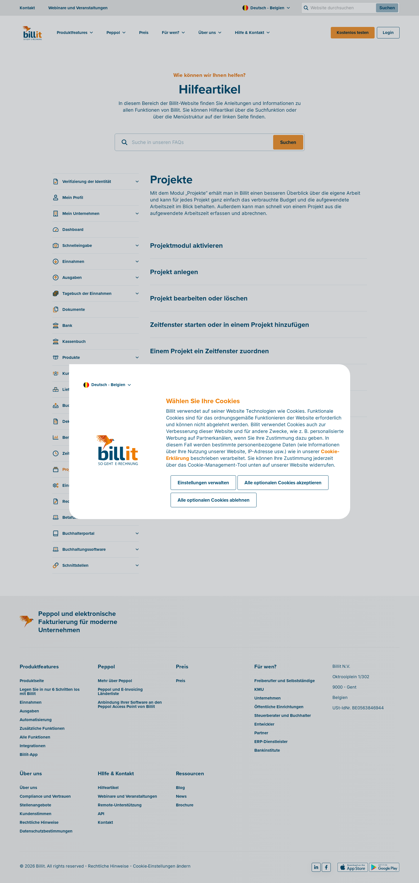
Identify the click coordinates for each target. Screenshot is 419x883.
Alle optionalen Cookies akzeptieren (282, 482)
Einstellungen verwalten (203, 482)
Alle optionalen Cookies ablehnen (214, 500)
